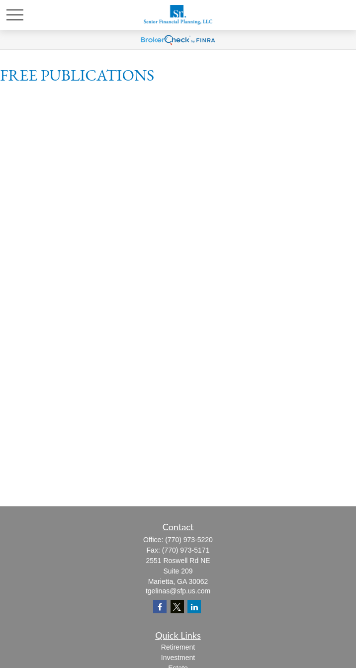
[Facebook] (160, 606)
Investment (178, 658)
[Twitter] (177, 606)
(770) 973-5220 (189, 540)
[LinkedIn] (194, 606)
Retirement (178, 647)
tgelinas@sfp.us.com (178, 591)
